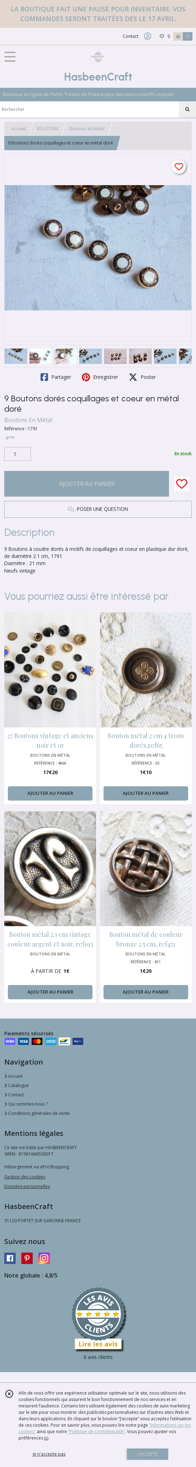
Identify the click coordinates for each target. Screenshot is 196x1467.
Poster (142, 377)
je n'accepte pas (49, 1454)
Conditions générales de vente (37, 1113)
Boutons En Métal (28, 420)
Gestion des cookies (24, 1177)
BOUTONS (47, 129)
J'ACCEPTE (148, 1454)
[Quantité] (17, 454)
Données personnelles (27, 1186)
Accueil (18, 129)
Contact (130, 36)
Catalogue (16, 1085)
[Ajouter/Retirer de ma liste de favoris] (182, 484)
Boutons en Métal (87, 129)
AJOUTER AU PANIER (87, 484)
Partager (56, 377)
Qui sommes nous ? (26, 1104)
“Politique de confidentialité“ (96, 1431)
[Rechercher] (187, 109)
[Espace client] (147, 36)
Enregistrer (100, 377)
